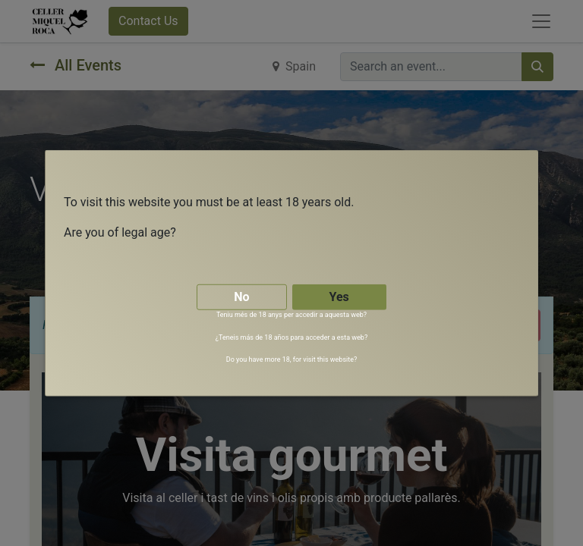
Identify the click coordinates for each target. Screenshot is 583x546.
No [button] (241, 296)
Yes (339, 296)
